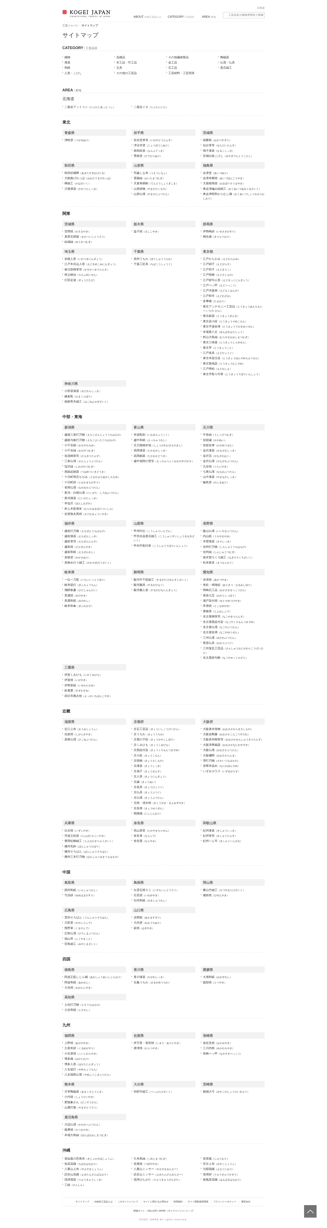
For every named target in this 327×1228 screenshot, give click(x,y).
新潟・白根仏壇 (92, 492)
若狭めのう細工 (88, 562)
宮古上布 (220, 1163)
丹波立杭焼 (85, 835)
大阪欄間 (220, 755)
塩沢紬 (80, 466)
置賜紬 (149, 178)
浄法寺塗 (152, 145)
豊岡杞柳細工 (89, 841)
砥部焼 (215, 982)
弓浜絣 (80, 895)
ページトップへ (310, 1208)
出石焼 (77, 830)
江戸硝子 (217, 264)
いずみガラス (221, 771)
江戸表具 (219, 352)
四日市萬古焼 (88, 696)
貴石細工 (226, 67)
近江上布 (81, 729)
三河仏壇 (220, 637)
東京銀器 (221, 315)
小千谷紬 (80, 450)
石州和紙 (151, 900)
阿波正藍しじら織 (93, 977)
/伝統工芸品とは (147, 16)
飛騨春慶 (81, 590)
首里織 (216, 1158)
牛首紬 (218, 434)
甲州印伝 (153, 531)
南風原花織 (223, 1179)
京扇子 (148, 771)
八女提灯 (81, 1069)
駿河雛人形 (156, 590)
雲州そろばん (86, 917)
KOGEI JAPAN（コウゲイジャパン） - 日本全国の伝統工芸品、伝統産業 (85, 16)
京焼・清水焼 (160, 802)
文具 (119, 67)
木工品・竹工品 (126, 62)
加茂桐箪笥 (83, 455)
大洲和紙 (217, 977)
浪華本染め (221, 765)
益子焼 (147, 231)
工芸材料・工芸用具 (181, 73)
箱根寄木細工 (86, 401)
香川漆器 (149, 977)
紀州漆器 (220, 830)
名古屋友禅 (221, 632)
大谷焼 (78, 987)
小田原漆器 (83, 391)
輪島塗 (216, 482)
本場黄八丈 (224, 331)
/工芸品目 (181, 16)
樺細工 (77, 183)
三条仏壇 (84, 461)
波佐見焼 (217, 1043)
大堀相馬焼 (224, 183)
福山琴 (78, 938)
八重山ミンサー (156, 1169)
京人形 (150, 776)
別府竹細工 (153, 1091)
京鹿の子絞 (155, 739)
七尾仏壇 (220, 471)
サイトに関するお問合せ (156, 1201)
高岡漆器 (151, 450)
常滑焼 (217, 605)
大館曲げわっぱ (88, 178)
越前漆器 (81, 536)
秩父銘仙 (81, 274)
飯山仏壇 (221, 531)
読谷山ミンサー (159, 1174)
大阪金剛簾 (226, 734)
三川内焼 (219, 1048)
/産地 (209, 16)
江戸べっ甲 (220, 285)
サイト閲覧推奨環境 (198, 1201)
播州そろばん (86, 851)
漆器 (67, 62)
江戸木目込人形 (90, 264)
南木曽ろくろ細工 (228, 557)
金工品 (172, 62)
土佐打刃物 (83, 1004)
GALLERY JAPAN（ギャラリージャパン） (170, 1210)
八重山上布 (84, 1169)
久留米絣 (80, 1048)
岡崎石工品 (225, 590)
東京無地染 (224, 363)
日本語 (261, 7)
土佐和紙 (77, 1009)
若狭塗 (77, 557)
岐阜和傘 (79, 605)
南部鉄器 (149, 150)
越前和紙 (80, 552)
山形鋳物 (151, 188)
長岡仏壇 (82, 487)
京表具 (149, 787)
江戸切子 (217, 269)
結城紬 (78, 241)
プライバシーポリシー (224, 1201)
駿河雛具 (149, 584)
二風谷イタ (151, 107)
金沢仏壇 (221, 461)
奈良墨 (145, 841)
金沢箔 (217, 455)
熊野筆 (77, 928)
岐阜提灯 (81, 584)
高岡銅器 (151, 455)
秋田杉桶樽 (85, 173)
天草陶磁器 (84, 1091)
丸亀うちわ (152, 982)
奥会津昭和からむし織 (234, 196)
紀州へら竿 (223, 841)
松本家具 (219, 562)
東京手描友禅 (229, 326)
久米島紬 (151, 1158)
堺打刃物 (221, 760)
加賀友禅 (219, 445)
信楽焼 (78, 734)
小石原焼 (81, 1053)
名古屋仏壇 (221, 627)
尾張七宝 (220, 595)
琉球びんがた (157, 1179)
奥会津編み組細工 (232, 188)
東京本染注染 (231, 358)
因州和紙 (81, 890)
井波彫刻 (152, 434)
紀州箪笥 (220, 835)
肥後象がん (81, 1102)
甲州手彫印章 (161, 545)
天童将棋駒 (156, 183)
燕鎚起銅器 (85, 471)
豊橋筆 (217, 611)
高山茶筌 (152, 830)
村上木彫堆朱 (89, 508)
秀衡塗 (148, 155)
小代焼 (80, 1096)
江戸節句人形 (226, 280)
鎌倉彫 (78, 396)
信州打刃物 (225, 546)
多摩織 (215, 301)
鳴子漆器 (219, 150)
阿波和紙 (77, 982)
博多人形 (82, 1064)
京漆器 (148, 765)
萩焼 (144, 928)
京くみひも (152, 744)
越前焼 (78, 546)
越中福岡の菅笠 (164, 461)
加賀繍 (215, 440)
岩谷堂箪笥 (153, 140)
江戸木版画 (221, 290)
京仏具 (148, 792)
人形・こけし (73, 73)
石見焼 (147, 895)
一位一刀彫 (85, 579)
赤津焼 (216, 579)
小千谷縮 (80, 445)
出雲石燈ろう (156, 890)
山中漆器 (220, 476)
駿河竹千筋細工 (161, 579)
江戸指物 (219, 274)
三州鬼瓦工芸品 (233, 650)
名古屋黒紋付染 (229, 621)
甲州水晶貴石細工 (164, 538)
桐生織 (217, 236)
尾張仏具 (219, 642)
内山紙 (217, 536)
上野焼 (77, 1043)
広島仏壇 (82, 933)
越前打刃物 (85, 531)
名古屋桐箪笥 (224, 616)
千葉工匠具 (153, 264)
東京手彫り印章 (232, 374)
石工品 (172, 67)
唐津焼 (147, 1048)
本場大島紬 (86, 1135)
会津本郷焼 (224, 178)
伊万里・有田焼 (158, 1043)
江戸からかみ (221, 258)
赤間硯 (148, 917)
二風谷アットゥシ (89, 107)
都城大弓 (226, 1091)
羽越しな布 (151, 173)
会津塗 (216, 173)
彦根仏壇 (81, 739)
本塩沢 (78, 503)
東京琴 (218, 347)
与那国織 (219, 1169)
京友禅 (149, 808)
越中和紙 (151, 440)
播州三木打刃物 (92, 856)
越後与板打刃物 (90, 440)
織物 (67, 57)
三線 (74, 1184)
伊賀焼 (76, 680)
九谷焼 (216, 466)
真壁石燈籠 (85, 236)
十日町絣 (82, 482)
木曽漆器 (217, 541)
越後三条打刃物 (93, 434)
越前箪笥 (81, 541)
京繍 (145, 781)
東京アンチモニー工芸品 (233, 308)
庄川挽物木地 (159, 445)
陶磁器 (224, 57)
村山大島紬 (226, 337)
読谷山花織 (86, 1174)
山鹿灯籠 (81, 1107)
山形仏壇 (152, 194)
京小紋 (148, 755)
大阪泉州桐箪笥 (233, 739)
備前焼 (216, 895)
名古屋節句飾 (225, 657)
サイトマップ (82, 1201)
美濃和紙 (77, 600)
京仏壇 (149, 797)
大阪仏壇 (221, 750)
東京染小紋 (225, 321)
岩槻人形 (84, 258)
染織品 (120, 57)
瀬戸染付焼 (223, 600)
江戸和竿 (217, 295)
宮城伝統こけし (228, 155)
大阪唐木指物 (228, 729)
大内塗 (148, 922)
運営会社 (245, 1201)
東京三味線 (225, 342)
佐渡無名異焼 (86, 513)
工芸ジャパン (70, 25)
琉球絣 (221, 1174)
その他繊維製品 (178, 57)
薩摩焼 (77, 1129)
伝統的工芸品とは (103, 1201)
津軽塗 (77, 140)
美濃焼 (76, 595)
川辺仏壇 (82, 1124)
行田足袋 (80, 280)
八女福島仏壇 (88, 1074)
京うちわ (149, 734)
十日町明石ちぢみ (92, 476)
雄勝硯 (217, 140)
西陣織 (148, 813)
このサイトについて (128, 1201)
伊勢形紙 (80, 685)
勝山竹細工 (224, 890)
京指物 (149, 760)
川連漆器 (81, 188)
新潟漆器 (81, 498)
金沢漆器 (220, 450)
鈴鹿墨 (77, 690)
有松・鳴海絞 (228, 584)
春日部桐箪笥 (86, 269)
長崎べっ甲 (223, 1053)
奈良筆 (145, 835)
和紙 (67, 67)
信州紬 (220, 552)
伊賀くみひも (83, 674)
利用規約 (178, 1201)
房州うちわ (153, 258)
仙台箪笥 (220, 145)
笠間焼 (77, 231)
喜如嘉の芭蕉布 (89, 1158)
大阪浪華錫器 (226, 744)
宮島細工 (81, 943)
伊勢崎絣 (220, 231)
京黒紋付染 (157, 750)
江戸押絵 (217, 368)
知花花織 (81, 1163)
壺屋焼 (147, 1163)
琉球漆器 (84, 1179)
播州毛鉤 (82, 846)
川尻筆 (78, 922)
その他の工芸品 (126, 73)
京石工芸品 (157, 729)
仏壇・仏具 (227, 62)
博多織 (77, 1058)
